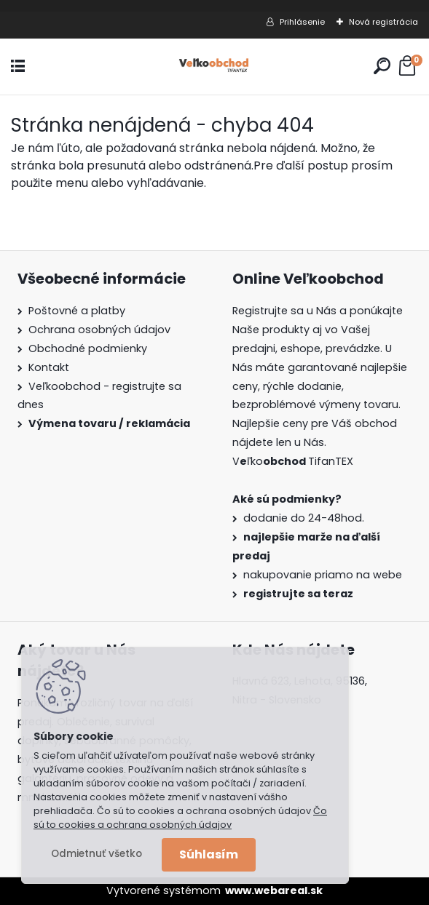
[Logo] (215, 66)
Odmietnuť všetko (96, 854)
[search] (382, 66)
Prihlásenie (302, 22)
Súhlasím (208, 854)
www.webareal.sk (274, 890)
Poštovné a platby (76, 310)
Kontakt (48, 367)
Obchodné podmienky (87, 348)
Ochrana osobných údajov (99, 329)
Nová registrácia (383, 22)
